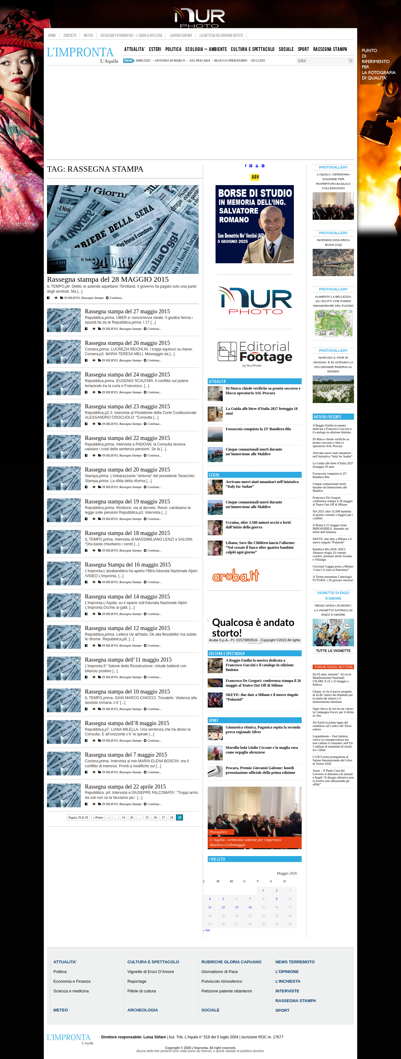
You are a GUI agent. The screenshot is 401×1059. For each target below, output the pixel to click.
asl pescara (200, 60)
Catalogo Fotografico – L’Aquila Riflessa (131, 35)
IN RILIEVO (72, 298)
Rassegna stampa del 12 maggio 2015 (127, 628)
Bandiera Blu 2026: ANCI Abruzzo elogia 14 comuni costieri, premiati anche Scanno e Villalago (332, 554)
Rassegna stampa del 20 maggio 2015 (127, 469)
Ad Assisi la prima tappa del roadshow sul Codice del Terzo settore (332, 726)
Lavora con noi (181, 35)
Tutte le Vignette (333, 651)
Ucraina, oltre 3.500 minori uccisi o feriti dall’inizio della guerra (258, 524)
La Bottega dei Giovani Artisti (221, 35)
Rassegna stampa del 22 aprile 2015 (125, 787)
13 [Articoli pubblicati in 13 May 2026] (236, 907)
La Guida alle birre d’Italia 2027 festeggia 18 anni (333, 464)
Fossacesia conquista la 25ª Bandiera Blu (258, 429)
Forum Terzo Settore (334, 667)
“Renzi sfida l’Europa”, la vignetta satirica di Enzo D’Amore (333, 610)
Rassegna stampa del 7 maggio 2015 (126, 755)
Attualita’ (65, 962)
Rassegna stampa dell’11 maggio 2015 (128, 660)
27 (163, 817)
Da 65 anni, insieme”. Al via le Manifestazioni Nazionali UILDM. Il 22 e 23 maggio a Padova (332, 679)
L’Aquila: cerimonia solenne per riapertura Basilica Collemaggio (245, 842)
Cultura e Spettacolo (227, 653)
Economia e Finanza (72, 981)
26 (155, 817)
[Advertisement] (200, 112)
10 (123, 817)
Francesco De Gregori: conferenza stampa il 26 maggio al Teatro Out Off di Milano (263, 683)
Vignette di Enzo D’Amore (151, 971)
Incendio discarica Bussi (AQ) (333, 242)
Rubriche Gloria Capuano (231, 962)
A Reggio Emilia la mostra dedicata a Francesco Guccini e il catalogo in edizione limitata (260, 665)
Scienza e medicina (71, 991)
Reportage (137, 981)
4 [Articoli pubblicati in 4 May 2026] (210, 898)
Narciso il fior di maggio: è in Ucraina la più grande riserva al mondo (333, 364)
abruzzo (143, 60)
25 (146, 817)
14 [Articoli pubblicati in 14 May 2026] (250, 907)
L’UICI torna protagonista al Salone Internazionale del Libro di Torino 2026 (332, 760)
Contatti (70, 35)
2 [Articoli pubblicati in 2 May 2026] (277, 890)
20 (131, 817)
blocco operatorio (230, 60)
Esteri (214, 475)
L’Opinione (287, 971)
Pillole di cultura (142, 991)
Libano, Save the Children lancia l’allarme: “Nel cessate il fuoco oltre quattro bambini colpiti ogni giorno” (260, 547)
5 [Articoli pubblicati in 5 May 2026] (223, 898)
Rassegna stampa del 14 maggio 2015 (127, 596)
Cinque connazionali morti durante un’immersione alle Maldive (254, 451)
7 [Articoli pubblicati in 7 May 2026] (250, 898)
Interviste (287, 991)
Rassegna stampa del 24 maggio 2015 (127, 374)
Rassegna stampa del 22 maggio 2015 (127, 438)
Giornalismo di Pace (219, 971)
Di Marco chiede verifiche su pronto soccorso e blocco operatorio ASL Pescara (263, 390)
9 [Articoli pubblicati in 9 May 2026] (277, 898)
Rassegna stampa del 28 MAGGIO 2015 (108, 279)
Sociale (210, 1010)
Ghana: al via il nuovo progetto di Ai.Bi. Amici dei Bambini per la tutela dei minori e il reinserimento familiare (333, 696)
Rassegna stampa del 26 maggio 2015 (127, 343)
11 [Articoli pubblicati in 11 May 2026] (209, 907)
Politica (60, 971)
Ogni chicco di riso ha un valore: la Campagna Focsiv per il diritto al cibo (333, 712)
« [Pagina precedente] (108, 817)
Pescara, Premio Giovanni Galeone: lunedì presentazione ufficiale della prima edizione (260, 770)
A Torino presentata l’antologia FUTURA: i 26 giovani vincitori (333, 578)
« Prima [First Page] (98, 817)
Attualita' (218, 381)
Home (52, 35)
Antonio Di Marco (170, 60)
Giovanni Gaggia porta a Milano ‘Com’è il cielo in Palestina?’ (333, 568)
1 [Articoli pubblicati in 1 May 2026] (263, 890)
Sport (214, 720)
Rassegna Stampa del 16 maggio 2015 (128, 565)
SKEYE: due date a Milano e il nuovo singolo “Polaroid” (332, 540)
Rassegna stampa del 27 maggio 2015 (127, 311)
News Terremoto (295, 962)
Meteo (88, 35)
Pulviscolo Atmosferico (221, 981)
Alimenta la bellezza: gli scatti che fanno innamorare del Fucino (333, 301)
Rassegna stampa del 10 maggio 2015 (127, 691)
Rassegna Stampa (92, 298)
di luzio (258, 60)
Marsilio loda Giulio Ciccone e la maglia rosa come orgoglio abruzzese (262, 749)
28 (171, 817)
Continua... (114, 298)
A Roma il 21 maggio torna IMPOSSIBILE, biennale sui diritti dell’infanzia (331, 528)
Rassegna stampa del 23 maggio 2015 (127, 406)
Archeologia (143, 1010)
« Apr (206, 930)
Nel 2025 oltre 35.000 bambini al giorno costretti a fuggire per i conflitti (333, 515)
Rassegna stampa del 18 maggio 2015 (127, 533)
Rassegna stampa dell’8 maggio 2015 (127, 723)
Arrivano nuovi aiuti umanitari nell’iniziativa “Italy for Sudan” (332, 454)
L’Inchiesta (287, 981)
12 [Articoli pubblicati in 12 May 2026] (223, 907)
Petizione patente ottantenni (226, 991)
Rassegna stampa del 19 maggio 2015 (127, 501)
